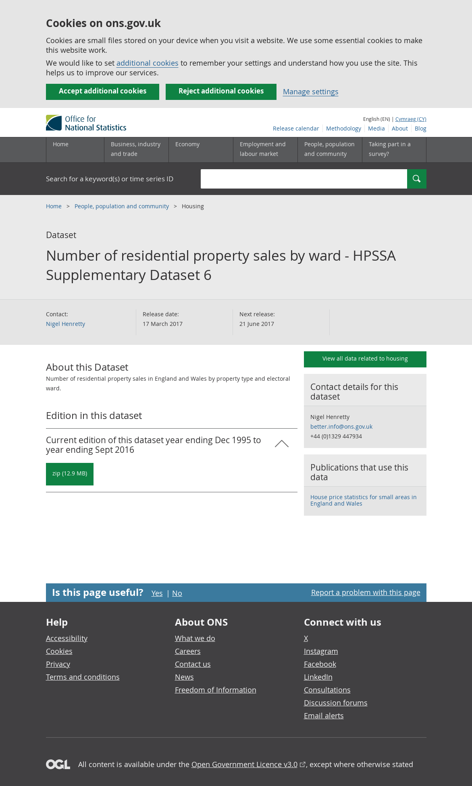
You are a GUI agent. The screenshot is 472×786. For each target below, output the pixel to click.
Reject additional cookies (221, 90)
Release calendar (296, 128)
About (400, 128)
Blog (420, 128)
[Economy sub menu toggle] (200, 149)
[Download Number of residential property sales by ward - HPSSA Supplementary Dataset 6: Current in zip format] (70, 474)
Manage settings (311, 91)
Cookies (59, 651)
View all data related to (365, 358)
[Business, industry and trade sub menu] (136, 149)
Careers (188, 651)
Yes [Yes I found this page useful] (157, 593)
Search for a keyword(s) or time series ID (109, 178)
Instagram (321, 651)
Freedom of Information (215, 690)
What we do (195, 638)
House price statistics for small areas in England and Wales (363, 500)
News (184, 677)
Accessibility (66, 638)
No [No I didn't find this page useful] (177, 593)
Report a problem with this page (365, 592)
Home (61, 144)
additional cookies (147, 63)
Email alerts (324, 715)
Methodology (343, 128)
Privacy (58, 664)
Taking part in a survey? (390, 149)
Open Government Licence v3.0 (244, 764)
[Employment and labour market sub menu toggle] (265, 149)
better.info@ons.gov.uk (341, 426)
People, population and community (123, 206)
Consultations (327, 690)
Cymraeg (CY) (410, 119)
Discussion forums (336, 702)
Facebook (320, 664)
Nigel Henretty (65, 324)
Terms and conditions (83, 677)
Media (376, 128)
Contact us (193, 664)
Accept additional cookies (102, 90)
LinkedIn (318, 677)
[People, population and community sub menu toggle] (329, 149)
